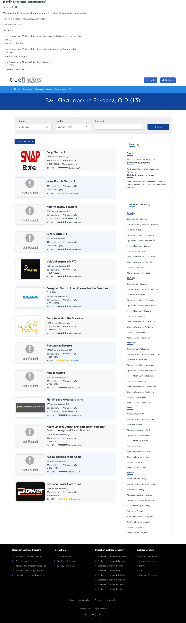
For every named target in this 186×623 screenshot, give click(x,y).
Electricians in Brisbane (137, 284)
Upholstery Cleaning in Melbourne (142, 371)
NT (154, 160)
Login (140, 571)
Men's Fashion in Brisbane (138, 338)
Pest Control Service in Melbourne (141, 387)
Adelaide (131, 213)
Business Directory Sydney (109, 566)
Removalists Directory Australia (29, 566)
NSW (129, 160)
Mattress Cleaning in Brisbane (140, 300)
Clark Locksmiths (63, 557)
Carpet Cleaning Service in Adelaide (143, 225)
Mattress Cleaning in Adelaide (140, 235)
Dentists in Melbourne (136, 397)
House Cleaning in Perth (137, 441)
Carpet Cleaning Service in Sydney (142, 484)
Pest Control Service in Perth (139, 452)
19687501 (52, 442)
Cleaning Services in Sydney (139, 522)
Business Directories (148, 557)
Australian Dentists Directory (27, 557)
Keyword (99, 121)
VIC (133, 160)
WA (147, 160)
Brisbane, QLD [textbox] (72, 127)
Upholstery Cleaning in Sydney (140, 500)
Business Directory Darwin (109, 589)
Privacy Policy (84, 600)
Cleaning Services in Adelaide (140, 262)
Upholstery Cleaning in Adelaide (141, 241)
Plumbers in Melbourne (137, 360)
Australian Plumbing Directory (28, 571)
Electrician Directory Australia (28, 575)
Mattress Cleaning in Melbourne (141, 365)
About (72, 600)
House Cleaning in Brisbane (139, 311)
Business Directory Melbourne (111, 557)
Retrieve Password (147, 575)
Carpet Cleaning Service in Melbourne (143, 354)
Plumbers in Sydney (135, 490)
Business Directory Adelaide (110, 575)
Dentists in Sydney (135, 527)
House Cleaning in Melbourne (140, 376)
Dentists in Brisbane (136, 333)
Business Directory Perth (108, 571)
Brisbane (131, 278)
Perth (129, 408)
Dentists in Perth (134, 462)
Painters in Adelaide (136, 251)
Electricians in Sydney (136, 479)
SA (140, 160)
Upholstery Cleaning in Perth (139, 435)
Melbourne (131, 343)
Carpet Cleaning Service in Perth (141, 419)
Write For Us (111, 600)
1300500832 (54, 273)
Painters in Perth (134, 446)
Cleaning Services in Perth (138, 457)
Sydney (130, 473)
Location (60, 121)
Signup (141, 566)
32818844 (52, 384)
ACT (143, 160)
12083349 (52, 357)
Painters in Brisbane (136, 316)
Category (21, 121)
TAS (150, 160)
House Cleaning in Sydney (138, 506)
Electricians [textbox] (33, 127)
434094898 (53, 303)
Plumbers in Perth (134, 425)
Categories (60, 89)
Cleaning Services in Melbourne (140, 392)
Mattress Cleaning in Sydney (139, 495)
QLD (137, 160)
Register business (43, 89)
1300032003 (54, 495)
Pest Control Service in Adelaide (141, 257)
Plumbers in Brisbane (136, 295)
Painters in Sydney (135, 511)
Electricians (53, 161)
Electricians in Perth (135, 414)
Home (17, 89)
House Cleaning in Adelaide (139, 246)
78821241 (52, 468)
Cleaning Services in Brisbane (140, 327)
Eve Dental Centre (64, 561)
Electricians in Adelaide (137, 219)
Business (27, 89)
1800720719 (54, 330)
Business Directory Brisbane (110, 561)
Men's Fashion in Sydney (138, 533)
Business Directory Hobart (109, 585)
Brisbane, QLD (71, 161)
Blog (71, 89)
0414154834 (54, 219)
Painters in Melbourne (136, 381)
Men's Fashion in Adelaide (138, 273)
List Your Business (147, 561)
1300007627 (54, 164)
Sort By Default (23, 141)
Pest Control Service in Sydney (140, 517)
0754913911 (54, 411)
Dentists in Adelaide (136, 268)
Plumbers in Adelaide (136, 230)
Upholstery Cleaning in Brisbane (141, 306)
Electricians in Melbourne (138, 349)
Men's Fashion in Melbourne (139, 403)
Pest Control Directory (24, 561)
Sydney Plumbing (64, 566)
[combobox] (34, 127)
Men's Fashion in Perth (137, 468)
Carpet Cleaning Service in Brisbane (142, 289)
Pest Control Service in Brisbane (141, 322)
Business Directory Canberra (110, 580)
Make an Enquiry (69, 164)
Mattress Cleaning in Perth (138, 430)
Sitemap (98, 600)
